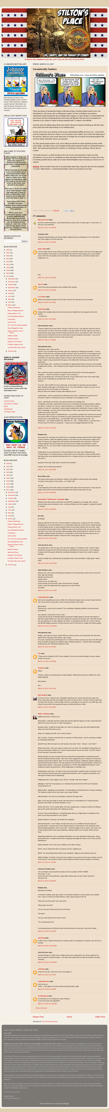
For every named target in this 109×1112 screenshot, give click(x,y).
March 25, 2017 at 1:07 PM (47, 975)
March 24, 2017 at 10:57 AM (47, 563)
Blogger (66, 1103)
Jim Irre (40, 284)
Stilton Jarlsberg (44, 714)
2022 (8, 261)
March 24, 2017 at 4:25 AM (47, 290)
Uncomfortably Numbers (16, 316)
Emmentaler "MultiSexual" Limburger (51, 499)
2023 (8, 258)
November (11, 282)
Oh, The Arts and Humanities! (17, 325)
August (10, 290)
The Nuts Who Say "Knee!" (17, 347)
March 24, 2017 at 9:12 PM (47, 931)
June (10, 296)
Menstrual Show (13, 339)
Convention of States (11, 404)
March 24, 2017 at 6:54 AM (47, 319)
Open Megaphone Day (15, 328)
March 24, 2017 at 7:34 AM (47, 340)
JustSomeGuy (43, 996)
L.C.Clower (42, 297)
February (11, 351)
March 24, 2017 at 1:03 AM (47, 227)
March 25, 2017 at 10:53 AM (47, 946)
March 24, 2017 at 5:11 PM (47, 688)
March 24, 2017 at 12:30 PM (47, 626)
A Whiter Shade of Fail (15, 344)
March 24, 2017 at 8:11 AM (47, 428)
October (11, 284)
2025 (8, 253)
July (9, 293)
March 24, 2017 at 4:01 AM (47, 277)
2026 (8, 250)
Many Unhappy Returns (15, 310)
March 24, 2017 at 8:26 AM (47, 469)
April (9, 302)
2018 (8, 273)
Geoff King (42, 309)
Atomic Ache (12, 322)
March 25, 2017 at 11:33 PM (47, 1004)
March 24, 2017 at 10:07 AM (47, 538)
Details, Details (13, 336)
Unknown (41, 668)
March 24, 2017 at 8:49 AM (47, 492)
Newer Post (38, 1017)
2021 (8, 264)
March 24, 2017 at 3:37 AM (47, 242)
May (9, 299)
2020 (8, 267)
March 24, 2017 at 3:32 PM (47, 647)
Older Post (100, 1017)
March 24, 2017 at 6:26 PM (47, 707)
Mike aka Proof (43, 220)
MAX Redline (42, 695)
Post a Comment (41, 1008)
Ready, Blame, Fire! (14, 313)
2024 (8, 256)
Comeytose (11, 319)
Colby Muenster (43, 597)
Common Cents (9, 401)
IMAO (6, 406)
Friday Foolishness (14, 307)
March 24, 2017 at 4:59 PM (47, 661)
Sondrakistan (8, 409)
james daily (42, 249)
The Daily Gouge (9, 412)
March (10, 305)
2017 (8, 276)
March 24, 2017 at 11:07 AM (47, 590)
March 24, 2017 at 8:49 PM (47, 881)
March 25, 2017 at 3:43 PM (47, 989)
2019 (8, 270)
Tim (39, 653)
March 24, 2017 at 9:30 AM (47, 509)
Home (69, 1017)
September (12, 287)
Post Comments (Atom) (50, 1021)
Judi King (41, 938)
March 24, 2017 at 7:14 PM (47, 862)
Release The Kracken (15, 341)
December (11, 279)
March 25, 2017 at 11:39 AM (47, 962)
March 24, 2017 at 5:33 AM (47, 302)
